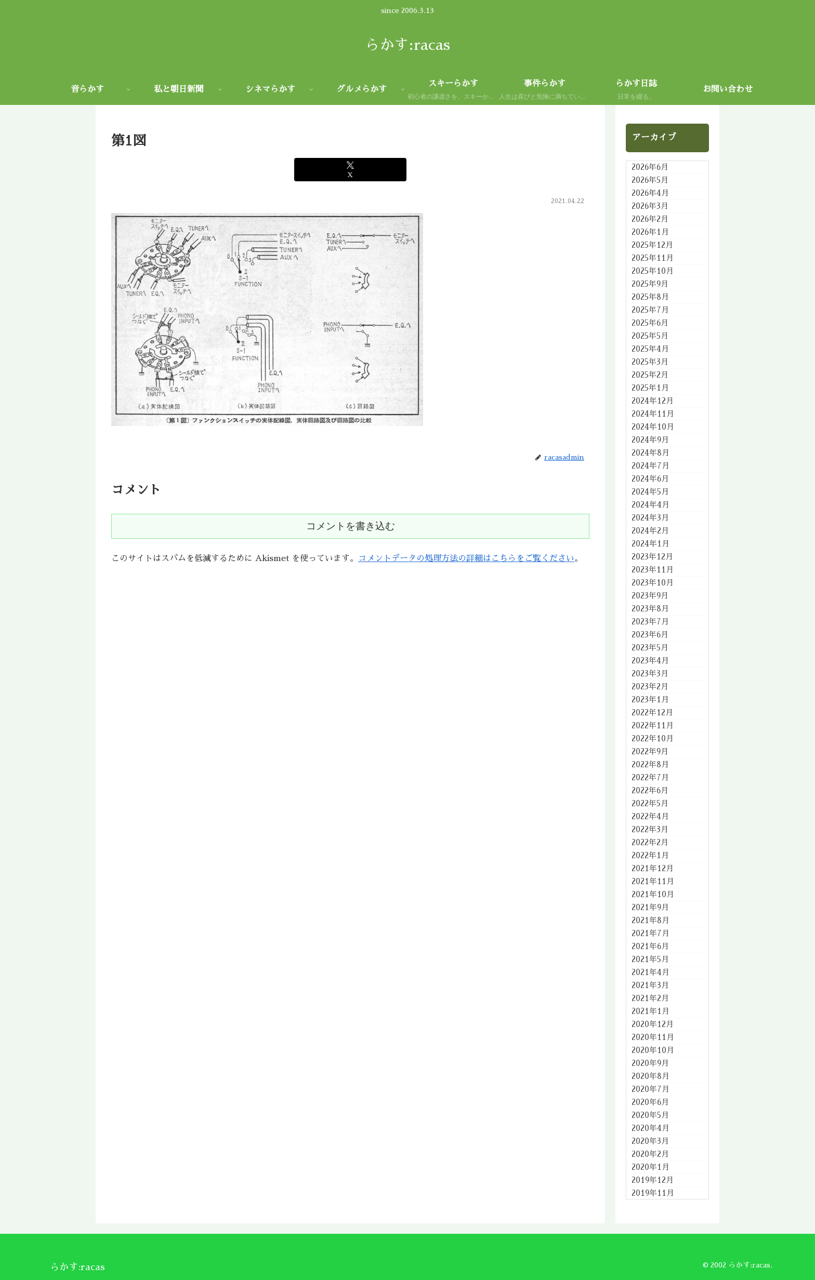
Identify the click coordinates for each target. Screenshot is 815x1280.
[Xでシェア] (350, 169)
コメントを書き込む (350, 526)
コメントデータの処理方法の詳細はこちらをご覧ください (466, 558)
